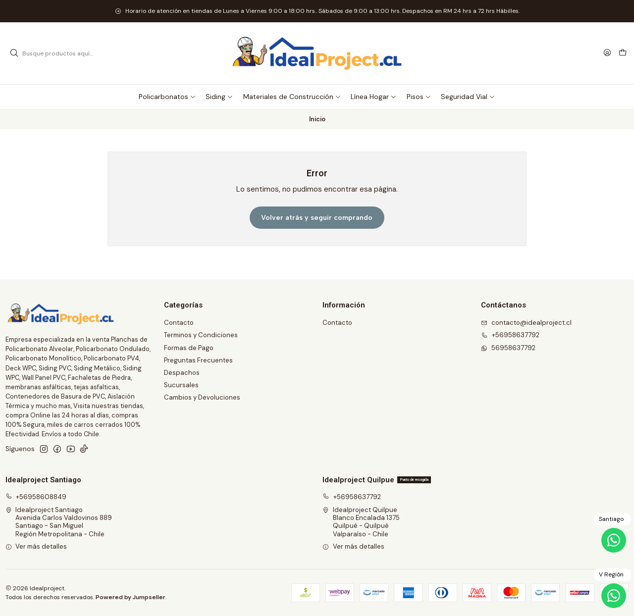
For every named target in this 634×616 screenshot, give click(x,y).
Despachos (182, 372)
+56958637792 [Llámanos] (510, 335)
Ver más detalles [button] (36, 546)
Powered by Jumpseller (130, 597)
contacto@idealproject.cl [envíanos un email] (526, 322)
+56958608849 (36, 497)
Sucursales (181, 385)
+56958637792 (351, 497)
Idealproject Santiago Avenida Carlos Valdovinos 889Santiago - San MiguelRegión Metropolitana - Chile (58, 522)
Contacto (179, 322)
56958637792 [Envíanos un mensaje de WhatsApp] (508, 348)
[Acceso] (607, 53)
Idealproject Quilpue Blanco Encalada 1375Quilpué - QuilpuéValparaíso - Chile (361, 522)
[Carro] (623, 53)
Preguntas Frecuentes (198, 360)
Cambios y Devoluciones (202, 397)
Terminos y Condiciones (201, 335)
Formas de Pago (188, 348)
